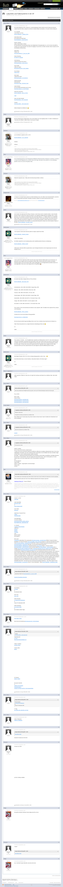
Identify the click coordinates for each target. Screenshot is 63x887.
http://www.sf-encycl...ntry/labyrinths (21, 317)
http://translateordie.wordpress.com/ (23, 200)
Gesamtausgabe (17, 515)
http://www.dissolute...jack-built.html (21, 544)
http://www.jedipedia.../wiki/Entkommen (21, 545)
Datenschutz (37, 8)
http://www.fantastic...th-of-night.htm (21, 77)
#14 (58, 383)
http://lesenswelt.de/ (41, 200)
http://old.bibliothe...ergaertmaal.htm (21, 39)
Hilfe (13, 884)
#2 (58, 114)
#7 (58, 209)
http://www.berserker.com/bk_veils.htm (21, 521)
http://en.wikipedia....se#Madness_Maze (50, 562)
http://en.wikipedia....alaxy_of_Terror (21, 92)
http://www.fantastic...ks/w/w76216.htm (21, 547)
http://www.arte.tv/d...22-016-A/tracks (32, 621)
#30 (58, 858)
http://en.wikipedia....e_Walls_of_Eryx (21, 34)
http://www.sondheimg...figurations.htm (28, 549)
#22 (58, 614)
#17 (58, 438)
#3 (58, 130)
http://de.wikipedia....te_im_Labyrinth (21, 137)
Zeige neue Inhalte (54, 8)
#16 (58, 422)
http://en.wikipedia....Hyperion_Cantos (21, 234)
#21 (58, 583)
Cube (15, 95)
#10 (58, 274)
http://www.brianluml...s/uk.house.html (21, 402)
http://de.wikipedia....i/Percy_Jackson (21, 311)
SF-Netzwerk (5, 8)
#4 (58, 154)
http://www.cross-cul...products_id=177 (44, 548)
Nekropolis (35, 548)
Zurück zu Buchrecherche (56, 875)
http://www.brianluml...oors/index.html (21, 399)
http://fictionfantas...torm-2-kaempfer (21, 99)
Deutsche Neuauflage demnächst (20, 577)
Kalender (21, 8)
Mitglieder (16, 8)
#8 (58, 227)
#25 (58, 714)
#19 (58, 493)
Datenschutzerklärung (57, 882)
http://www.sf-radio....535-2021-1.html (21, 83)
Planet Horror (16, 72)
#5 (58, 173)
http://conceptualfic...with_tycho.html (34, 541)
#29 (58, 842)
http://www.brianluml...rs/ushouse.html (21, 400)
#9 (58, 255)
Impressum (31, 8)
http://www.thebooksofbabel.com (20, 639)
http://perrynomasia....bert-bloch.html (39, 540)
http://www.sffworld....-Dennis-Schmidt (46, 547)
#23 (58, 626)
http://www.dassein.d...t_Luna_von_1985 (22, 53)
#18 (58, 469)
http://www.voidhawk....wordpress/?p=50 (23, 543)
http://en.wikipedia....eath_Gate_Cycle (21, 281)
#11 (58, 335)
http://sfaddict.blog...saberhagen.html (21, 522)
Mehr (42, 8)
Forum (11, 8)
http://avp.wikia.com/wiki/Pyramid (24, 548)
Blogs (26, 8)
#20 (58, 566)
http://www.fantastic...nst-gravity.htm (21, 562)
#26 (58, 727)
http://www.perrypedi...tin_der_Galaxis (21, 68)
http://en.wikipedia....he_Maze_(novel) (25, 222)
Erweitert (60, 4)
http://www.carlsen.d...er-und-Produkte (21, 88)
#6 (58, 192)
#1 (58, 23)
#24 (58, 694)
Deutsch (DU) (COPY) (8, 884)
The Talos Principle (56, 489)
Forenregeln (51, 882)
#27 (58, 742)
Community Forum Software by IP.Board (54, 884)
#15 (58, 405)
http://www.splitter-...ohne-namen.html (21, 103)
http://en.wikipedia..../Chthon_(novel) (21, 243)
